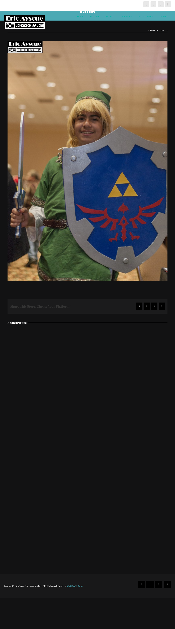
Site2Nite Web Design (75, 586)
